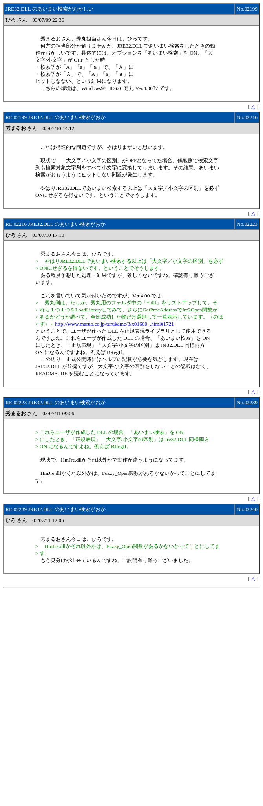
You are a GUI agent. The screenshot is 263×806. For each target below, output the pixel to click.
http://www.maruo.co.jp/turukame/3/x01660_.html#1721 (114, 324)
